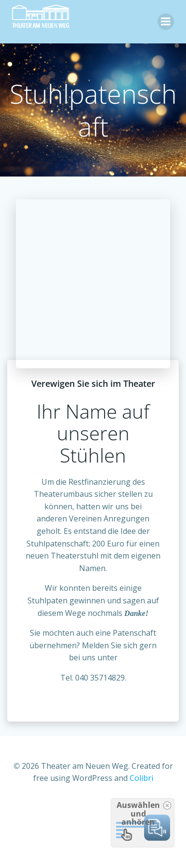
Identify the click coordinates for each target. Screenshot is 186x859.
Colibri (141, 778)
